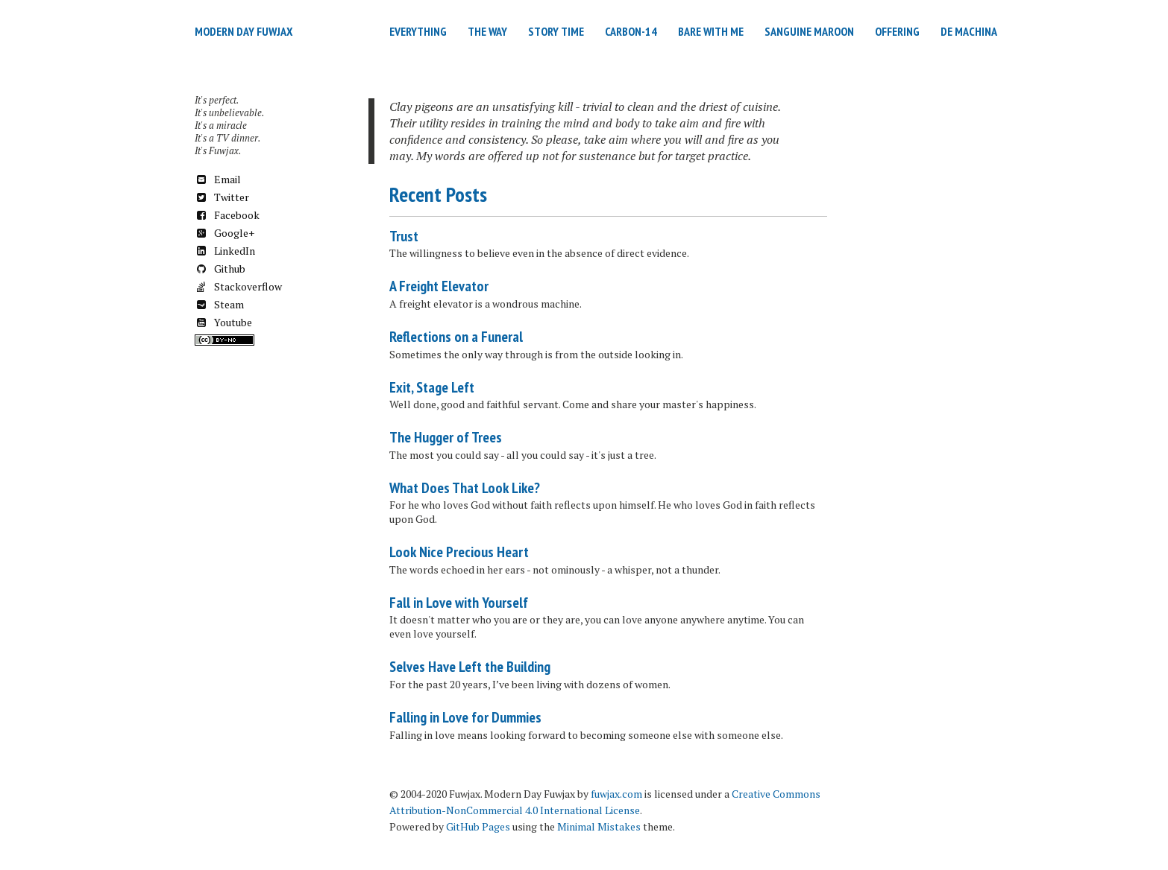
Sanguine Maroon (809, 31)
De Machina (969, 31)
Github (220, 268)
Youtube (223, 322)
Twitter (222, 197)
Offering (897, 31)
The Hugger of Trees (445, 437)
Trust (403, 236)
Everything (418, 31)
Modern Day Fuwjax (243, 31)
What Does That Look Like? (464, 488)
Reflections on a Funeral (456, 336)
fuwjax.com (616, 794)
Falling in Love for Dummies (465, 717)
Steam (219, 304)
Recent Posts (438, 194)
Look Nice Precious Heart (459, 552)
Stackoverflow (238, 286)
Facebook (227, 215)
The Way (487, 31)
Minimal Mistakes (599, 826)
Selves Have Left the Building (469, 666)
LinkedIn (225, 251)
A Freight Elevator (439, 286)
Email (218, 179)
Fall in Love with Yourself (458, 602)
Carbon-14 (631, 31)
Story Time (556, 31)
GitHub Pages (478, 826)
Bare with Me (711, 31)
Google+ (224, 233)
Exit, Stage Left (431, 387)
